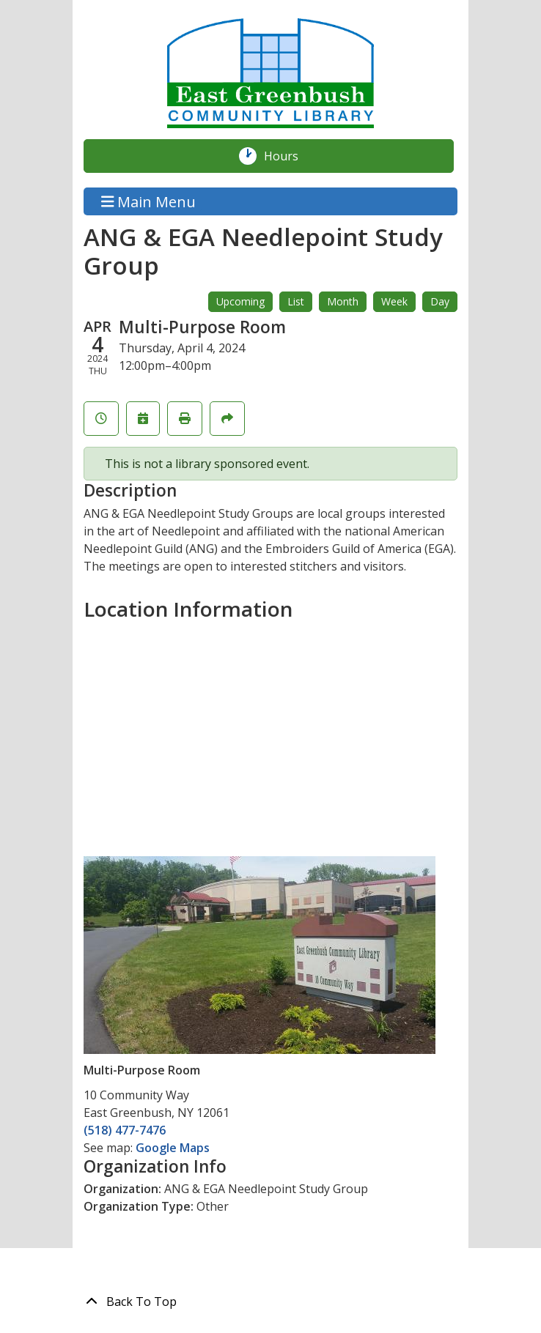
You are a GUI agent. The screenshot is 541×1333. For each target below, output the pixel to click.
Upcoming (240, 301)
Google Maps (173, 1148)
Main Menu (148, 201)
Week (394, 301)
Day (439, 301)
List (295, 301)
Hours (289, 156)
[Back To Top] (270, 1301)
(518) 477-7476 (125, 1130)
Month (342, 301)
